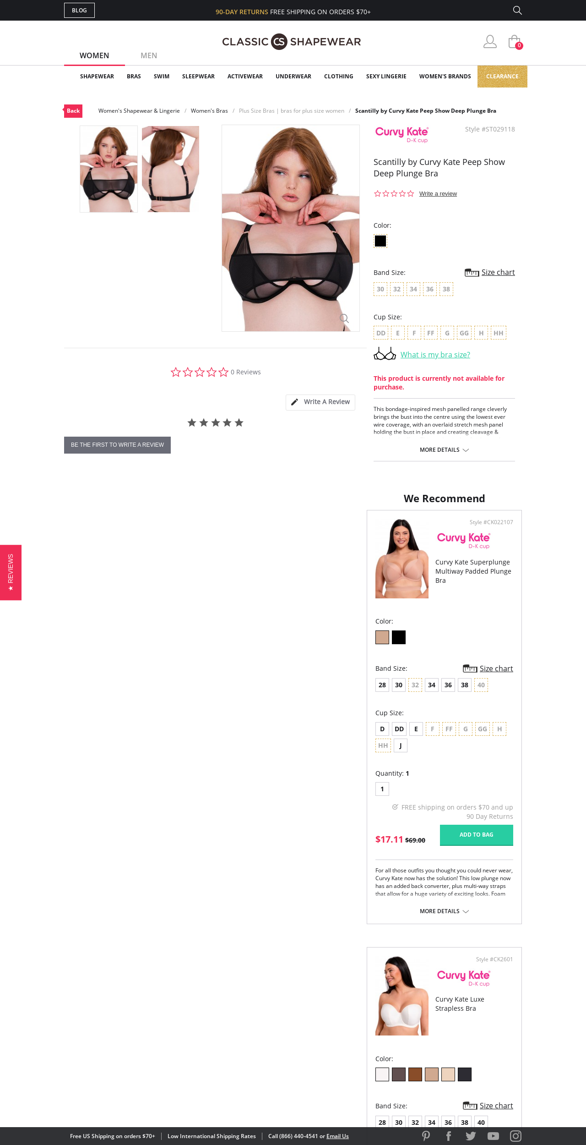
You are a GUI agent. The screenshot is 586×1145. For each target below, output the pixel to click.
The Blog (354, 1023)
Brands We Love (366, 1008)
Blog (79, 10)
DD (96, 738)
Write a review (438, 193)
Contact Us (239, 1053)
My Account (240, 994)
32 (343, 694)
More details (440, 450)
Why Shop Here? (365, 979)
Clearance (502, 76)
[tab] (320, 402)
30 (96, 694)
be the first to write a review (117, 445)
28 (79, 694)
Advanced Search (249, 979)
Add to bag (243, 827)
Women (94, 55)
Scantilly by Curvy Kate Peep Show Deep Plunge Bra (425, 111)
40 (408, 694)
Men (149, 55)
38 (162, 694)
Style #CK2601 (491, 531)
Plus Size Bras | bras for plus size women (291, 111)
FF (376, 738)
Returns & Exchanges (256, 1038)
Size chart (498, 272)
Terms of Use (136, 1103)
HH (445, 738)
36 (145, 694)
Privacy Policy (363, 1038)
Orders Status (244, 1008)
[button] (11, 572)
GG (410, 738)
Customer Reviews (370, 994)
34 (129, 694)
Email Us (337, 1136)
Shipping (233, 1023)
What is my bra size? (435, 355)
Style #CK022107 (258, 531)
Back (73, 111)
